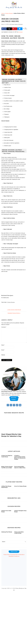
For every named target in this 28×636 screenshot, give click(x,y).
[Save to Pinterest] (14, 28)
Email (3, 349)
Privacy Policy (7, 615)
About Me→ (14, 397)
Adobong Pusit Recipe (6, 593)
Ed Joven (20, 32)
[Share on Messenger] (20, 28)
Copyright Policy (14, 615)
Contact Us (16, 617)
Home (2, 13)
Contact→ (14, 399)
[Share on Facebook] (4, 28)
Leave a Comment (18, 24)
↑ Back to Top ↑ (14, 612)
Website (3, 354)
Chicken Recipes (9, 13)
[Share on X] (9, 28)
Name (3, 345)
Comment (3, 327)
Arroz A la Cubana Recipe (20, 522)
